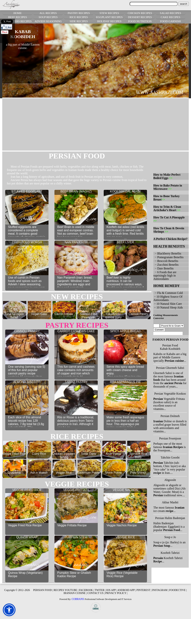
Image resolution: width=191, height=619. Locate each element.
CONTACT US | (95, 593)
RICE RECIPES (79, 17)
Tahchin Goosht (170, 457)
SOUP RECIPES (48, 17)
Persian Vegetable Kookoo (170, 393)
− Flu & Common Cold (168, 292)
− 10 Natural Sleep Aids (168, 307)
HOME (17, 13)
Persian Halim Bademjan (170, 518)
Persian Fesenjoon (170, 438)
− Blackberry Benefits (167, 253)
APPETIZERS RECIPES (17, 21)
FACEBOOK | (86, 590)
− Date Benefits (163, 268)
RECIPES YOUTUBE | (66, 590)
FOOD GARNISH (170, 21)
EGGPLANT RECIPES (109, 17)
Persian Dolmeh (170, 416)
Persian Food (170, 345)
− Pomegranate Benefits (168, 257)
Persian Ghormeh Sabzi (170, 367)
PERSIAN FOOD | (43, 590)
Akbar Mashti (170, 502)
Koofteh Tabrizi (170, 552)
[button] (9, 609)
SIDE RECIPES (79, 21)
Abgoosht (170, 479)
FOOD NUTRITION (140, 21)
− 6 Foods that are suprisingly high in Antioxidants (164, 275)
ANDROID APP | (126, 590)
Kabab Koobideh (170, 348)
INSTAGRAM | (160, 590)
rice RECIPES (76, 436)
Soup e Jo (170, 537)
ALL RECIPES (48, 13)
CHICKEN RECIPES (140, 13)
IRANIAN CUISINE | (75, 593)
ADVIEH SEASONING (48, 21)
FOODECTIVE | (178, 590)
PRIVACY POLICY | (116, 593)
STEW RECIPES (109, 13)
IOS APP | (111, 590)
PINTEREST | (144, 590)
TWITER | (100, 590)
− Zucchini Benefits (166, 264)
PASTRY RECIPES (79, 13)
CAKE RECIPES (170, 17)
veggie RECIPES (77, 484)
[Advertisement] (95, 124)
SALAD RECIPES (170, 13)
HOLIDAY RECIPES (109, 21)
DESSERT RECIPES (140, 17)
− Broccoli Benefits (165, 261)
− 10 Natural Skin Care (167, 303)
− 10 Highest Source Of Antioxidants (167, 298)
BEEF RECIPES (17, 17)
